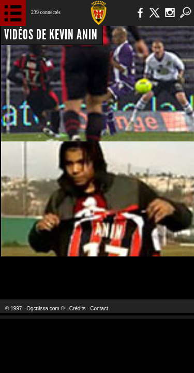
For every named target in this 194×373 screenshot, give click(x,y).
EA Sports (42, 272)
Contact (99, 308)
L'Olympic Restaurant (97, 272)
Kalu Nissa (162, 272)
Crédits (77, 308)
